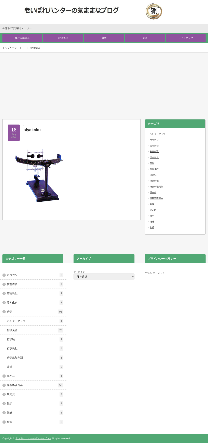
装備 (152, 204)
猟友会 (153, 192)
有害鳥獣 (154, 151)
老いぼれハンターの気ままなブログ (33, 438)
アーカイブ (79, 272)
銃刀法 (153, 210)
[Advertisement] (104, 83)
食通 (152, 227)
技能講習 (154, 145)
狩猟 (152, 163)
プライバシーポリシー (156, 273)
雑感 (152, 221)
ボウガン (154, 140)
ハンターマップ (157, 134)
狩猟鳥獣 (154, 180)
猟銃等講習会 (22, 38)
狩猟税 (153, 175)
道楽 (144, 38)
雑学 (104, 38)
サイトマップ (185, 38)
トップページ (9, 47)
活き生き (154, 157)
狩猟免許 (63, 38)
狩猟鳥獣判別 (156, 186)
